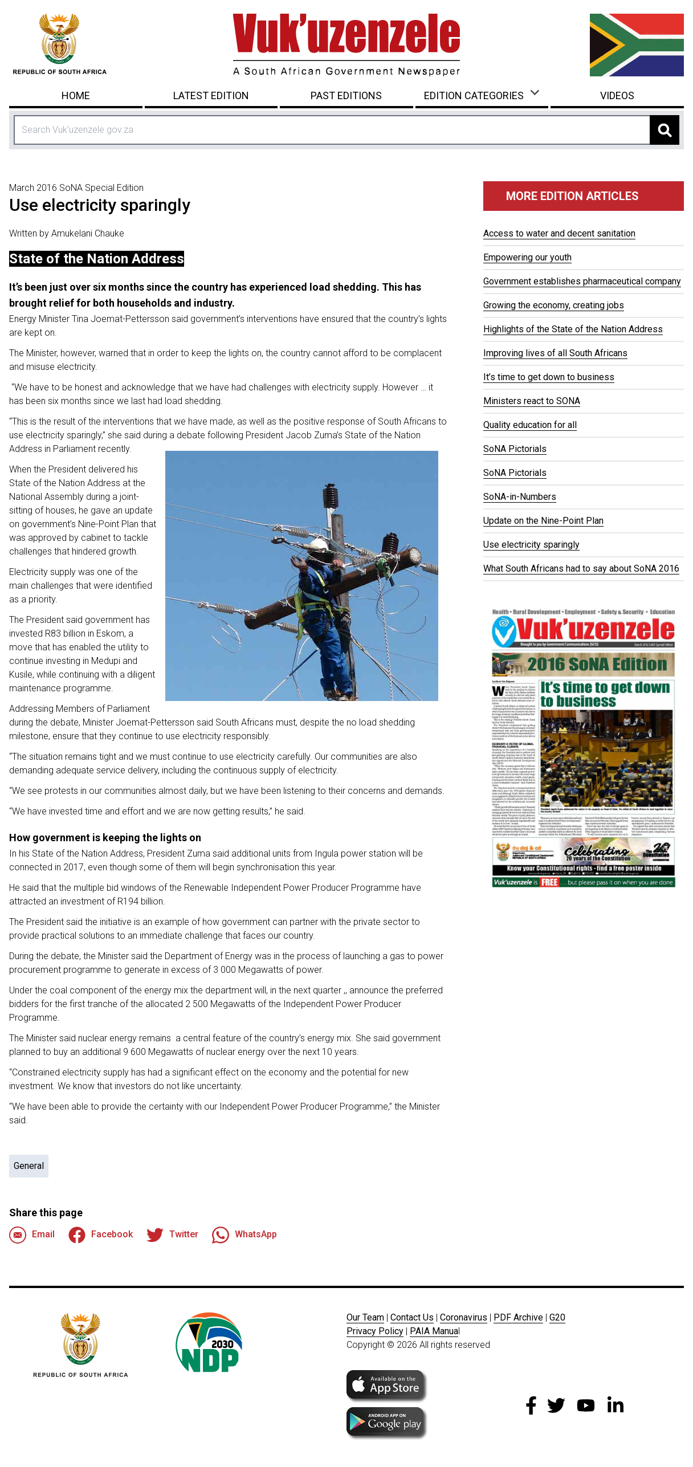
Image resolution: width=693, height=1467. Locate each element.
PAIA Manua (434, 1331)
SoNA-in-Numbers (519, 496)
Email (32, 1235)
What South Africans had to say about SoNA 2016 (581, 568)
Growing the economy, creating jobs (553, 305)
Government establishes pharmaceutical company (582, 281)
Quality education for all (530, 424)
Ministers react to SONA (531, 401)
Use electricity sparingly (531, 544)
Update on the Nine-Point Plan (543, 520)
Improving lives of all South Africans (555, 353)
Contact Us (412, 1317)
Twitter (172, 1235)
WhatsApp (244, 1235)
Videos (617, 95)
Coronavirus (463, 1317)
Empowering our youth (527, 257)
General (29, 1165)
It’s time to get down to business (548, 377)
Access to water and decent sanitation (559, 233)
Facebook (100, 1235)
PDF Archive (518, 1317)
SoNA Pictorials (515, 448)
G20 (557, 1317)
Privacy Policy (374, 1331)
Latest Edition (211, 95)
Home (76, 95)
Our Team (365, 1317)
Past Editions (346, 95)
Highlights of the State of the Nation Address (573, 329)
